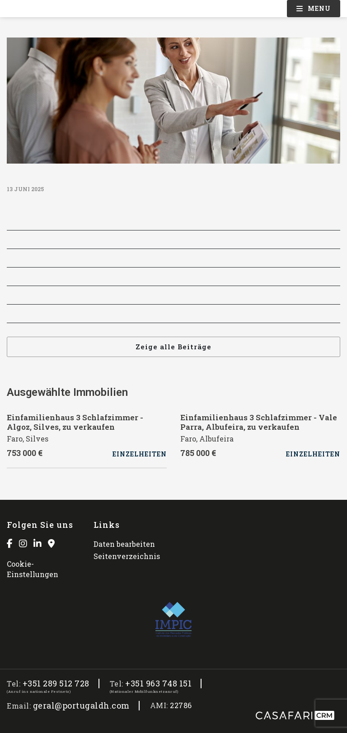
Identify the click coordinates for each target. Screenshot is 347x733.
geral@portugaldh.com (81, 705)
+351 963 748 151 (158, 683)
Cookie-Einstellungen (32, 568)
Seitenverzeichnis (127, 556)
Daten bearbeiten (124, 544)
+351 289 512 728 (56, 683)
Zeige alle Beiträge (173, 346)
